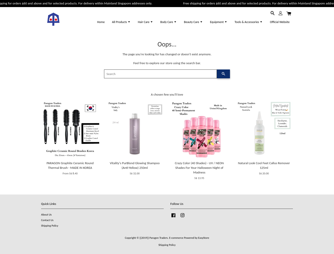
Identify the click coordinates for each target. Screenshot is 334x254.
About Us (46, 214)
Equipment (218, 22)
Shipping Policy (49, 225)
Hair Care (145, 22)
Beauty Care (193, 22)
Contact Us (47, 220)
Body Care (168, 22)
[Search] (160, 73)
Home (101, 22)
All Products (121, 22)
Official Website (280, 22)
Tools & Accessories (249, 22)
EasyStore (203, 237)
